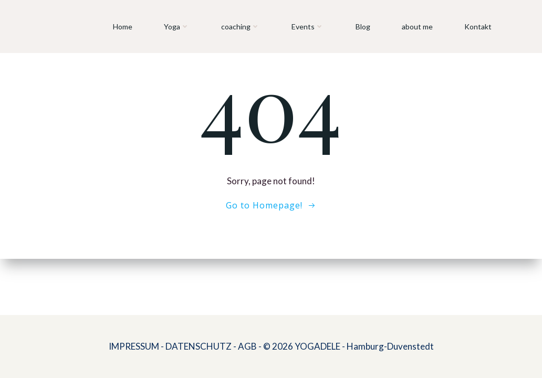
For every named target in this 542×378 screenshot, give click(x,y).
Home (122, 26)
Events (307, 26)
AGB (247, 346)
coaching (240, 26)
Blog (363, 26)
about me (417, 26)
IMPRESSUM (134, 346)
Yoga (177, 26)
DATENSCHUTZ (198, 346)
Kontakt (478, 26)
